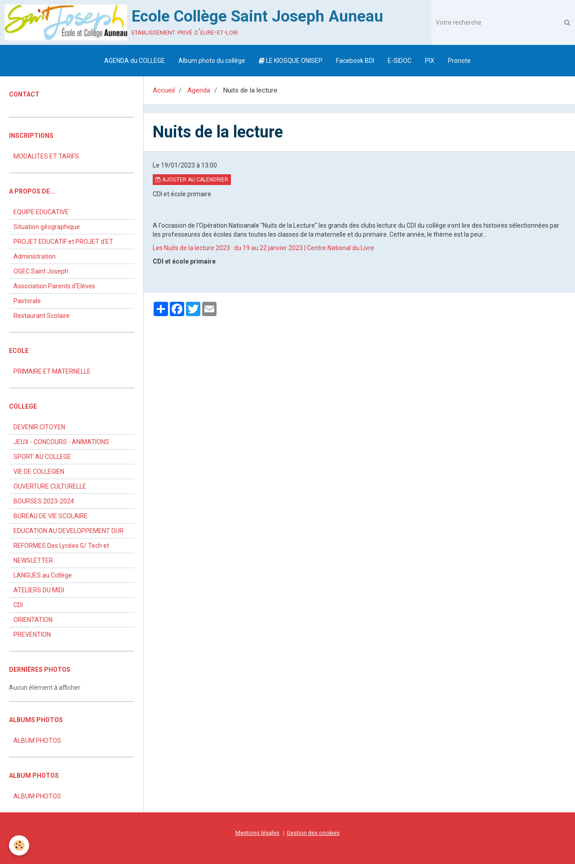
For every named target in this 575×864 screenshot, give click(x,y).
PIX (429, 60)
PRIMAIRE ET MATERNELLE (52, 371)
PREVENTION (32, 634)
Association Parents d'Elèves (54, 286)
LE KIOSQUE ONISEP (291, 60)
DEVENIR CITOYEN (39, 427)
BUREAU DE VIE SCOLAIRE (50, 516)
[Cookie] (19, 845)
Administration (34, 256)
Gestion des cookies (313, 832)
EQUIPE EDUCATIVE (41, 212)
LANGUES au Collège (42, 575)
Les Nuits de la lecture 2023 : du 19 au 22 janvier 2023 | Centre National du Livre (263, 247)
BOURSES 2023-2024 (43, 501)
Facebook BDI (355, 60)
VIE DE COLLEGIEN (38, 471)
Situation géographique (46, 226)
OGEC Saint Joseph (40, 271)
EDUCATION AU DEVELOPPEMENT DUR (68, 530)
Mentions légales (257, 832)
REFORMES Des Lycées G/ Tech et (61, 545)
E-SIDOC (399, 60)
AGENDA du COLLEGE (134, 60)
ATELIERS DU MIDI (38, 590)
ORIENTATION (33, 619)
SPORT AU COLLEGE (42, 456)
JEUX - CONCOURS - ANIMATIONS (61, 441)
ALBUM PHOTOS (37, 740)
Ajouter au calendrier (191, 179)
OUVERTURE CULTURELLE (49, 486)
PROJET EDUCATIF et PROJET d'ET (63, 241)
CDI (18, 604)
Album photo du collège (211, 60)
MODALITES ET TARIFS (46, 156)
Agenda (198, 90)
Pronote (459, 60)
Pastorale (27, 300)
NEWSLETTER (33, 560)
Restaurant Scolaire (41, 315)
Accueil (164, 90)
